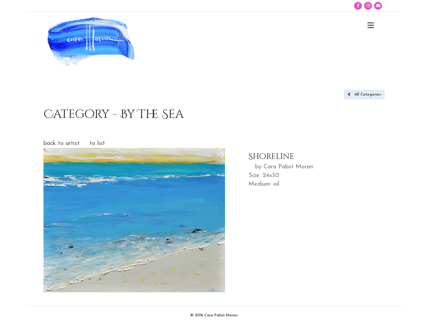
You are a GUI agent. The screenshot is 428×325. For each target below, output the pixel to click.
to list (97, 143)
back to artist (61, 143)
